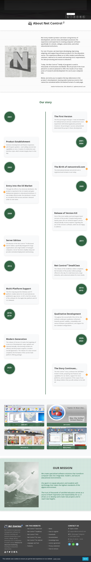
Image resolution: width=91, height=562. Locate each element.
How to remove (53, 549)
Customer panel (62, 3)
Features (17, 3)
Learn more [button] (56, 559)
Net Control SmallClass (34, 531)
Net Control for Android (34, 540)
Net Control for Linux (34, 537)
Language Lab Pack (33, 543)
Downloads (27, 3)
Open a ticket (74, 528)
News (53, 3)
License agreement (54, 543)
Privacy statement (54, 546)
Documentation (53, 537)
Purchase (37, 3)
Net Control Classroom (34, 528)
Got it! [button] (85, 559)
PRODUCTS (8, 3)
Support (46, 3)
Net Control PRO (32, 534)
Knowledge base (54, 540)
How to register (53, 531)
